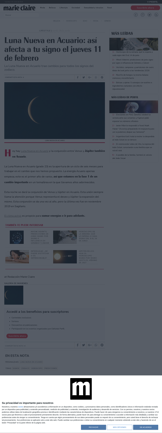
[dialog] (81, 404)
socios (20, 407)
